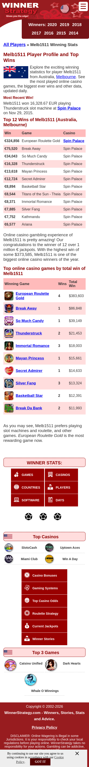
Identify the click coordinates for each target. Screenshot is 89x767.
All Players (14, 44)
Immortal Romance (32, 346)
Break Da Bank (29, 408)
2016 (49, 33)
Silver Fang (26, 383)
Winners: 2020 (42, 24)
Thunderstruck (29, 333)
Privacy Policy (44, 727)
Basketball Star (29, 396)
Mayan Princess (30, 358)
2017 (36, 33)
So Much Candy (30, 321)
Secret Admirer (29, 371)
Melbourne (66, 76)
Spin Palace (73, 141)
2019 (64, 24)
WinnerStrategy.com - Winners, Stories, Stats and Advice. (44, 716)
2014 (73, 33)
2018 (77, 24)
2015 (61, 33)
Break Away (26, 308)
